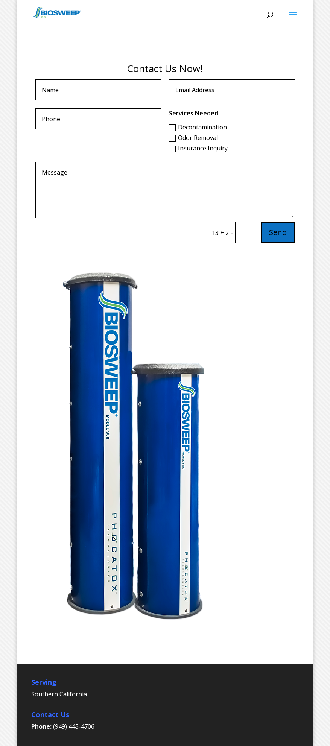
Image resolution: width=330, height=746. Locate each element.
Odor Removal (193, 138)
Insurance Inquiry (198, 148)
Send (278, 232)
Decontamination (198, 127)
